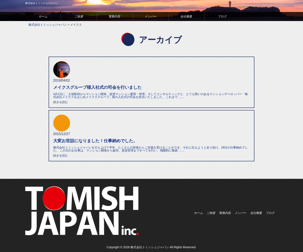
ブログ (222, 16)
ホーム (43, 16)
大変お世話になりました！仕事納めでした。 (95, 140)
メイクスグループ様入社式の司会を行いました (97, 87)
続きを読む (60, 102)
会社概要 (186, 16)
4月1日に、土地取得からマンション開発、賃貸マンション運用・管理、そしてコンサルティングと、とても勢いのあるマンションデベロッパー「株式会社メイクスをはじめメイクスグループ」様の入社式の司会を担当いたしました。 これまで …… (150, 95)
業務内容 (115, 16)
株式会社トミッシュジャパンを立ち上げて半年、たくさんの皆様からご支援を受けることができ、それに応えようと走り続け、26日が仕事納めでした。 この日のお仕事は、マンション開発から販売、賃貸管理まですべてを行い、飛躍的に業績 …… (150, 149)
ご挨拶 (78, 16)
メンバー (151, 16)
